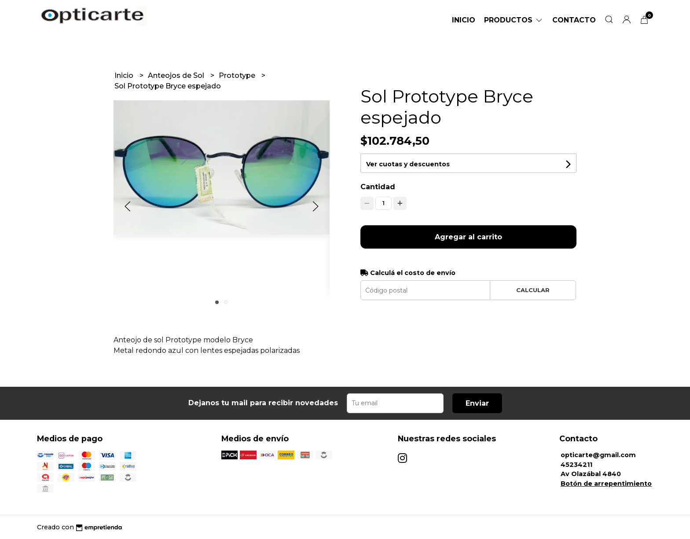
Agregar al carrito (468, 237)
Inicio (463, 20)
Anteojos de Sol (177, 75)
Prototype (238, 75)
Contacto (574, 20)
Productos (513, 20)
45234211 (576, 465)
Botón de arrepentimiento (606, 484)
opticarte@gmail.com (598, 455)
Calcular (533, 290)
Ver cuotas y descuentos (408, 164)
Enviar (477, 403)
